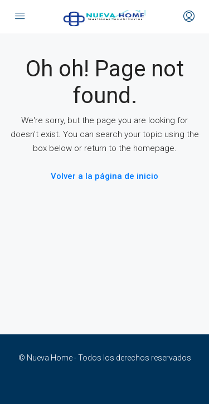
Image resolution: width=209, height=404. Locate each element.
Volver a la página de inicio (104, 176)
